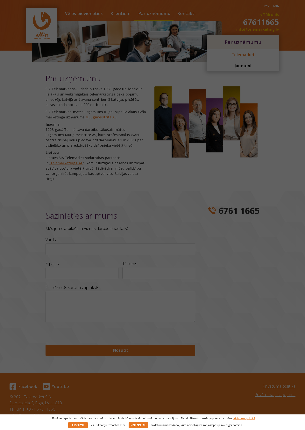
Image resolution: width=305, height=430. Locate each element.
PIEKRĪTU (78, 425)
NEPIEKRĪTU (138, 425)
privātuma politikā (244, 418)
